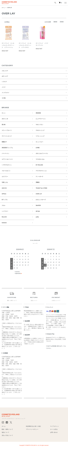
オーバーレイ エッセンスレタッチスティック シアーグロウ (25, 45)
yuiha (37, 217)
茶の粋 (3, 124)
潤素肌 (37, 182)
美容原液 (38, 113)
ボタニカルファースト (42, 153)
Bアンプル (5, 199)
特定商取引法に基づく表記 (33, 426)
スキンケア (5, 70)
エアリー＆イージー (7, 159)
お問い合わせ (54, 432)
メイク (3, 87)
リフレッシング (40, 136)
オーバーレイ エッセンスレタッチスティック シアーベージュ (8, 45)
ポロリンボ (5, 118)
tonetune (4, 222)
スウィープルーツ (7, 130)
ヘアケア (4, 81)
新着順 (62, 21)
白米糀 (37, 147)
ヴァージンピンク (7, 136)
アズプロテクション (41, 170)
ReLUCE (4, 217)
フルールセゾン (6, 170)
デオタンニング (40, 130)
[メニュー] (65, 2)
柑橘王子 (4, 142)
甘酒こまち (5, 182)
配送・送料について (7, 429)
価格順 (55, 21)
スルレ (3, 205)
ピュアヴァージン (41, 118)
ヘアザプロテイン (7, 165)
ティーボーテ (39, 176)
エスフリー (5, 176)
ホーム (3, 7)
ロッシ (3, 113)
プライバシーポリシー (32, 429)
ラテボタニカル (40, 159)
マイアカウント (54, 426)
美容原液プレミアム (7, 147)
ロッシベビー (39, 142)
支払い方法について (7, 435)
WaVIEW (38, 205)
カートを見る (54, 429)
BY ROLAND (39, 165)
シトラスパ (5, 211)
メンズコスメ (5, 92)
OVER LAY (10, 7)
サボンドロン (39, 124)
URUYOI (4, 188)
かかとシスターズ (41, 199)
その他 (3, 98)
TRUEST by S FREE (41, 188)
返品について (5, 432)
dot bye (38, 211)
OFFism (4, 194)
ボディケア (5, 76)
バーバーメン (5, 153)
